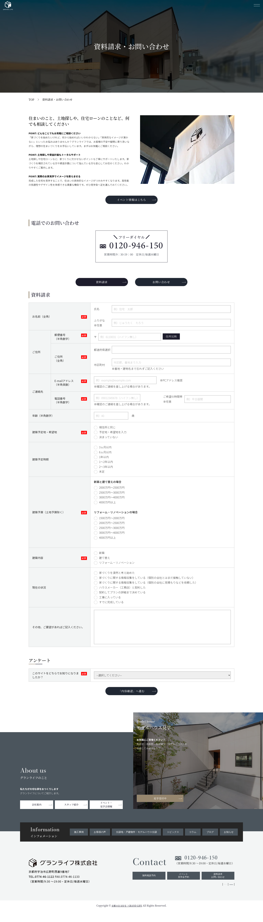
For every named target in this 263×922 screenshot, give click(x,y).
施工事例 (78, 839)
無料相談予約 (146, 886)
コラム (194, 839)
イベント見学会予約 (181, 886)
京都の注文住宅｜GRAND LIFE (126, 916)
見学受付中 (162, 806)
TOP (31, 100)
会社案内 (36, 812)
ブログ (211, 839)
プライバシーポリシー (189, 895)
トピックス (174, 839)
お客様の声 (99, 839)
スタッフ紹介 (71, 812)
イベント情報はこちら (131, 201)
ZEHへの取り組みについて (218, 895)
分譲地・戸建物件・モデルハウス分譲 (135, 839)
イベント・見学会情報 (106, 812)
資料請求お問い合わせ (217, 886)
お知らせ (228, 839)
